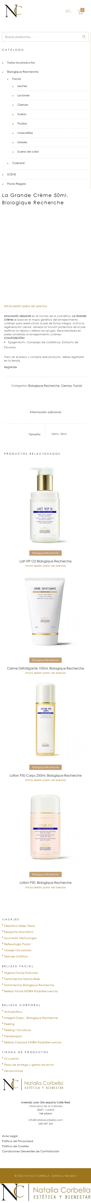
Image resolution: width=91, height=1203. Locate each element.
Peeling (9, 1024)
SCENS (11, 174)
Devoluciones (13, 1070)
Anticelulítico (13, 1011)
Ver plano (45, 1113)
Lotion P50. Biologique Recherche (46, 883)
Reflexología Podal (17, 944)
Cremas (22, 104)
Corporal (18, 163)
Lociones (23, 95)
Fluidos (22, 123)
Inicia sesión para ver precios (25, 306)
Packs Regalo (16, 183)
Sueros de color (28, 151)
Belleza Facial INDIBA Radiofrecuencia (31, 991)
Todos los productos (21, 62)
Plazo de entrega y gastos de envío (29, 1064)
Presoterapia (13, 1036)
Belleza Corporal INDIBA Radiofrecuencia (32, 1042)
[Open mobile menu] (69, 11)
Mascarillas (25, 132)
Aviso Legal (10, 1136)
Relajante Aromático (18, 932)
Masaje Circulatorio (17, 950)
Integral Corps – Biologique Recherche (31, 1017)
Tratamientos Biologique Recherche (29, 985)
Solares (22, 142)
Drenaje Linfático (16, 956)
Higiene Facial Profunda (21, 972)
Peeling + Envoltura (17, 1030)
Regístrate (10, 367)
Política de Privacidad (17, 1141)
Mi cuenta (11, 1058)
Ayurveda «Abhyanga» (20, 938)
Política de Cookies (15, 1146)
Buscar (84, 36)
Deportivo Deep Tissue (19, 925)
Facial (16, 78)
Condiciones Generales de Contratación (30, 1151)
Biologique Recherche (22, 71)
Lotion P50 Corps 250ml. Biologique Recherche (46, 775)
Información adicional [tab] (45, 412)
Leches (22, 86)
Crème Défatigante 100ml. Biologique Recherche (45, 668)
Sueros (21, 114)
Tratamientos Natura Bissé (22, 979)
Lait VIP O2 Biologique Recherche (45, 561)
